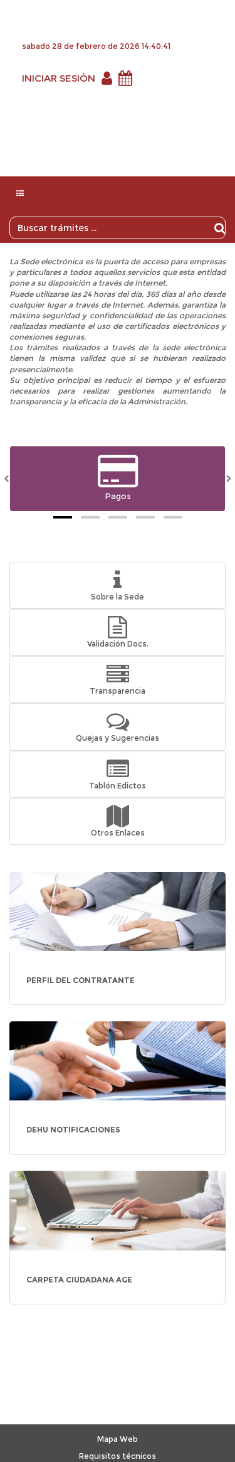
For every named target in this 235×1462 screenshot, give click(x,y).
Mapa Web (117, 1439)
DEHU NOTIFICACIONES (73, 1129)
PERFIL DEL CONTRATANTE (80, 980)
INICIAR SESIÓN (58, 78)
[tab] (62, 517)
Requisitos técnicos (117, 1456)
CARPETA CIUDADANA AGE (79, 1279)
